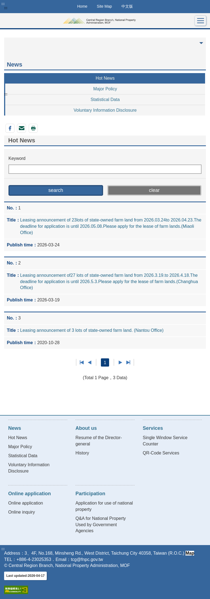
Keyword (16, 158)
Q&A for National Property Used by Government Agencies (100, 524)
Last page (128, 362)
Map (189, 553)
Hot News (105, 78)
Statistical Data (105, 99)
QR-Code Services (161, 453)
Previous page (89, 362)
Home (82, 6)
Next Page (120, 362)
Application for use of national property (104, 506)
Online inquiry (21, 512)
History (82, 453)
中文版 (127, 6)
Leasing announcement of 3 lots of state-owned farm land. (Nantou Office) (92, 330)
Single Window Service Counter (165, 440)
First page (82, 362)
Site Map (104, 6)
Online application (25, 503)
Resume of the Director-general (98, 440)
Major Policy (105, 89)
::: (3, 4)
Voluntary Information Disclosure (105, 110)
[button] (55, 190)
